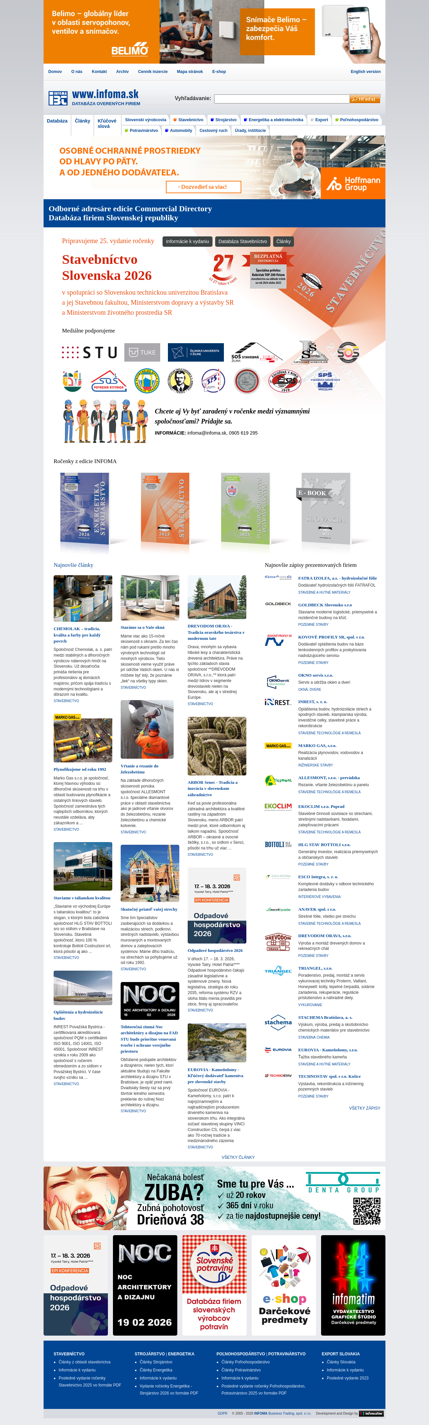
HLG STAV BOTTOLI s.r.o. (324, 844)
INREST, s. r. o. (312, 701)
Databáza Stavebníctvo (243, 241)
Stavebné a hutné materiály (324, 592)
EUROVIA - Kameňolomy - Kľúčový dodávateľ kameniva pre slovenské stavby (215, 1075)
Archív (122, 71)
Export (321, 120)
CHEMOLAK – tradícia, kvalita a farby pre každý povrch (77, 634)
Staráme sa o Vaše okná (143, 627)
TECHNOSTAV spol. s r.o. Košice (329, 1076)
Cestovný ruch (213, 130)
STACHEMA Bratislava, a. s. (325, 1017)
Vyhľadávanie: (194, 98)
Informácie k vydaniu (187, 241)
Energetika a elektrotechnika (276, 120)
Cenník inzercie (153, 71)
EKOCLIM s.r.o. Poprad (321, 806)
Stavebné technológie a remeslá (329, 733)
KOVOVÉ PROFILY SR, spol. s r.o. (331, 637)
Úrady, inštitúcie (250, 130)
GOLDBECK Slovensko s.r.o (325, 604)
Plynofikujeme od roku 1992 (80, 769)
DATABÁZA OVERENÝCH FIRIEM (106, 103)
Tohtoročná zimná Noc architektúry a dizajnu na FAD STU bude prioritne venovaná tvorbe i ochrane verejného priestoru (149, 1039)
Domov (55, 71)
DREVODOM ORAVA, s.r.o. (324, 935)
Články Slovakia (341, 1362)
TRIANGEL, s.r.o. (315, 968)
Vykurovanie (310, 1005)
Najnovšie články (74, 565)
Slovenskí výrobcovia (145, 120)
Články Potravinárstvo (241, 1370)
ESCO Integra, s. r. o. (318, 876)
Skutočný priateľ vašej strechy (149, 909)
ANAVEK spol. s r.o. (317, 909)
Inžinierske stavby (315, 765)
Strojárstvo (226, 120)
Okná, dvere (309, 689)
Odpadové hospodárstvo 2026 (215, 950)
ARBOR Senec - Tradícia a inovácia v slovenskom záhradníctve (213, 788)
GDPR (223, 1413)
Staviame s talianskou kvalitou (82, 897)
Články (82, 121)
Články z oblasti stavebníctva (85, 1362)
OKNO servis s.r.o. (315, 675)
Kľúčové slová (107, 123)
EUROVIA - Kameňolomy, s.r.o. (328, 1049)
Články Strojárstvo (156, 1362)
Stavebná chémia (314, 1037)
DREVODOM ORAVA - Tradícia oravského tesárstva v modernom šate (216, 632)
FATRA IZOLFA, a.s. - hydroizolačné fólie (337, 578)
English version (366, 71)
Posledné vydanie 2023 (348, 1378)
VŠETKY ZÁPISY (364, 1108)
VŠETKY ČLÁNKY (238, 1157)
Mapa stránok (190, 71)
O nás (76, 71)
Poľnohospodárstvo (359, 120)
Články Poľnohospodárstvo (246, 1362)
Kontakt (99, 71)
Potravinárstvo (144, 130)
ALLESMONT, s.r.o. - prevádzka (329, 777)
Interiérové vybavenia (319, 897)
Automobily (181, 130)
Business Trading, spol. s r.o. (282, 1413)
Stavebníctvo (190, 120)
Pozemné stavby (313, 624)
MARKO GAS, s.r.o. (317, 745)
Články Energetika (156, 1370)
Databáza (57, 121)
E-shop (219, 71)
